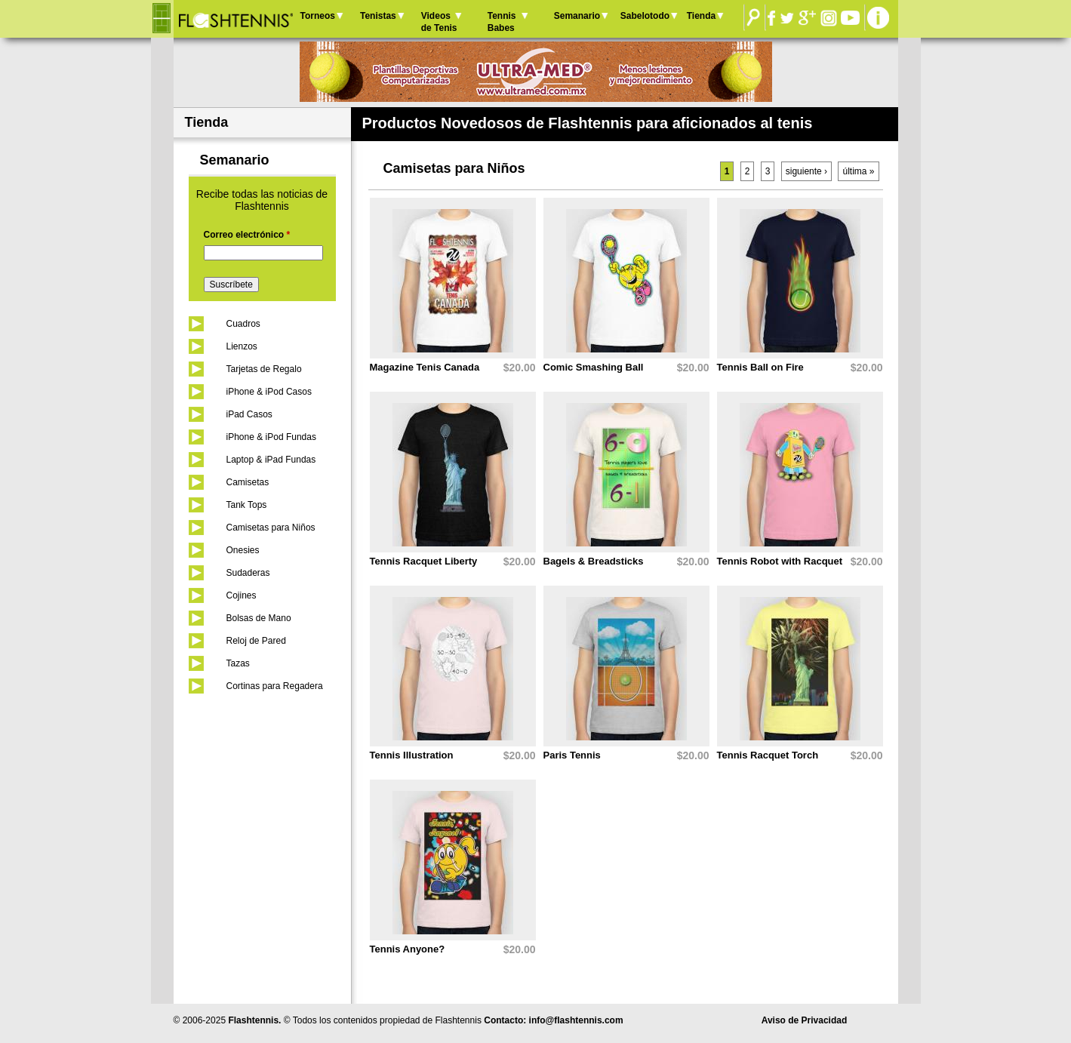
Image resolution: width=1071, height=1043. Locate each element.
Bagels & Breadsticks (593, 561)
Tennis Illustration (412, 755)
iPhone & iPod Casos (269, 391)
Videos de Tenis (439, 22)
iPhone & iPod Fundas (271, 437)
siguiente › (806, 171)
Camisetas (247, 482)
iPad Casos (249, 414)
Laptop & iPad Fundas (271, 459)
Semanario (577, 16)
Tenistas (378, 16)
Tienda (701, 16)
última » (858, 171)
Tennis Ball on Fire (760, 367)
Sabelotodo (644, 16)
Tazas (238, 663)
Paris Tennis (572, 755)
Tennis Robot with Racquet (780, 561)
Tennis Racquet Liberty (424, 561)
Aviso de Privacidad (805, 1020)
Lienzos (241, 346)
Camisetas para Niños (270, 527)
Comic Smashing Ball (593, 367)
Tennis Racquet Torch (768, 755)
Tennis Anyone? (407, 949)
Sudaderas (248, 573)
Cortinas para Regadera (274, 686)
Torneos (317, 16)
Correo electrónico (247, 234)
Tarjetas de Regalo (264, 369)
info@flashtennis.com (576, 1020)
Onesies (243, 550)
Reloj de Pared (256, 640)
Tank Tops (246, 505)
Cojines (241, 595)
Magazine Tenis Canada (425, 367)
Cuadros (243, 323)
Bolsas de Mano (258, 618)
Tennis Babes (502, 22)
